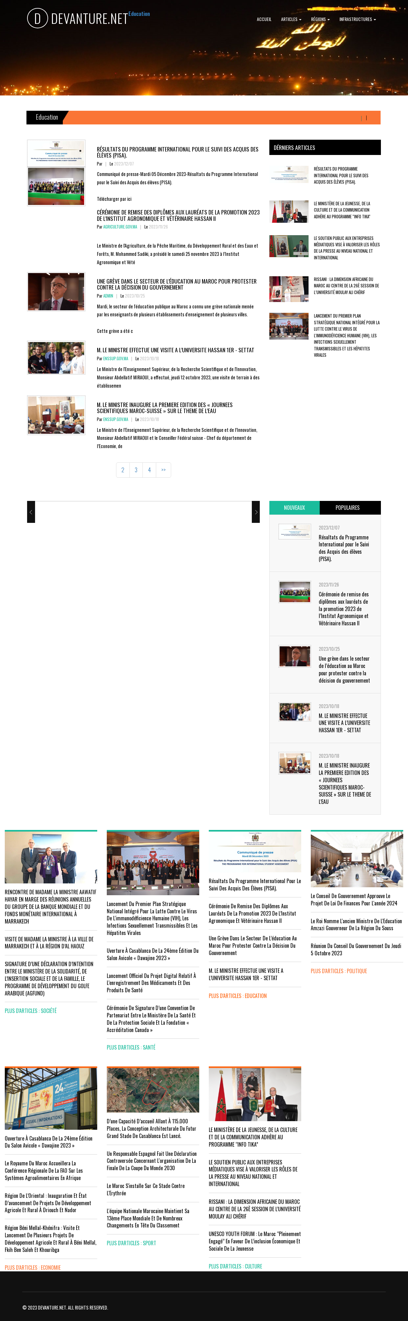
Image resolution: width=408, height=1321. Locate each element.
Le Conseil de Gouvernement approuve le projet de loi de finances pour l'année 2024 (354, 899)
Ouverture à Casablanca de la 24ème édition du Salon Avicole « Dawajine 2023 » (48, 1142)
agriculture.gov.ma (120, 227)
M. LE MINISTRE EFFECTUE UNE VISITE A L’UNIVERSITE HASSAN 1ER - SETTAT (175, 350)
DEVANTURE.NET (77, 19)
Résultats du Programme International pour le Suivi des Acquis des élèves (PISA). (178, 152)
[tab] (294, 508)
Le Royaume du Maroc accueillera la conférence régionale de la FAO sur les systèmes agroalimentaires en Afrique (44, 1170)
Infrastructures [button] (357, 19)
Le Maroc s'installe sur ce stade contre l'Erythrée (146, 1189)
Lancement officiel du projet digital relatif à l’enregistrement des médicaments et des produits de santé (151, 983)
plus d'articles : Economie (33, 1267)
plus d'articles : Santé (131, 1047)
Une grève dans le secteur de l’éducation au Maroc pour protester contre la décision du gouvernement (177, 284)
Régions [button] (320, 19)
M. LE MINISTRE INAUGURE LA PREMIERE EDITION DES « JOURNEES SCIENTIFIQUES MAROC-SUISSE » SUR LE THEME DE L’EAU (165, 407)
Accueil (264, 19)
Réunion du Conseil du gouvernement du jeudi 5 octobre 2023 (356, 949)
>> (163, 470)
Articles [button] (291, 19)
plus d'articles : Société (30, 1011)
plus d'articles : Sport (131, 1243)
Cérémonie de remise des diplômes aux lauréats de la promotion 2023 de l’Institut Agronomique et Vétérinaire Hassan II (178, 215)
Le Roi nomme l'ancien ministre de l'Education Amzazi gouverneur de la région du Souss (356, 924)
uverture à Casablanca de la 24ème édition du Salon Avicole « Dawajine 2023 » (153, 954)
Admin (108, 296)
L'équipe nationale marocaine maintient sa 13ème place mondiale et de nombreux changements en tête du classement (148, 1218)
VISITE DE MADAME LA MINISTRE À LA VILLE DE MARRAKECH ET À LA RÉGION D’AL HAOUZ (49, 942)
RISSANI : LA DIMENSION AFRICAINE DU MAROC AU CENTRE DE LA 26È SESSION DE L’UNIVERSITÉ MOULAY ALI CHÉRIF (346, 285)
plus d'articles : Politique (339, 971)
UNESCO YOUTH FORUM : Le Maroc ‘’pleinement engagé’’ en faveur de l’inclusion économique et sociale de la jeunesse (255, 1241)
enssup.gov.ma (115, 358)
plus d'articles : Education (238, 996)
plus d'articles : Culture (235, 1266)
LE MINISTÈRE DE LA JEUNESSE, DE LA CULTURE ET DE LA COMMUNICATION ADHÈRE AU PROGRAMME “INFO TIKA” (342, 210)
